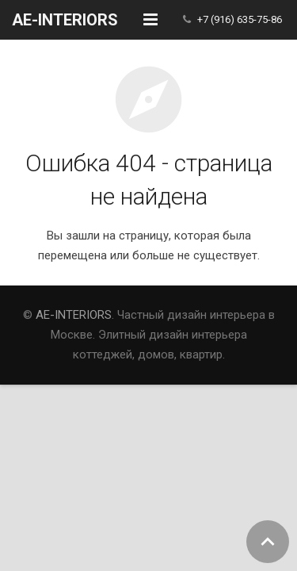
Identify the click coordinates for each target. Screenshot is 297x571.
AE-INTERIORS (74, 315)
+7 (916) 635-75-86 (239, 19)
